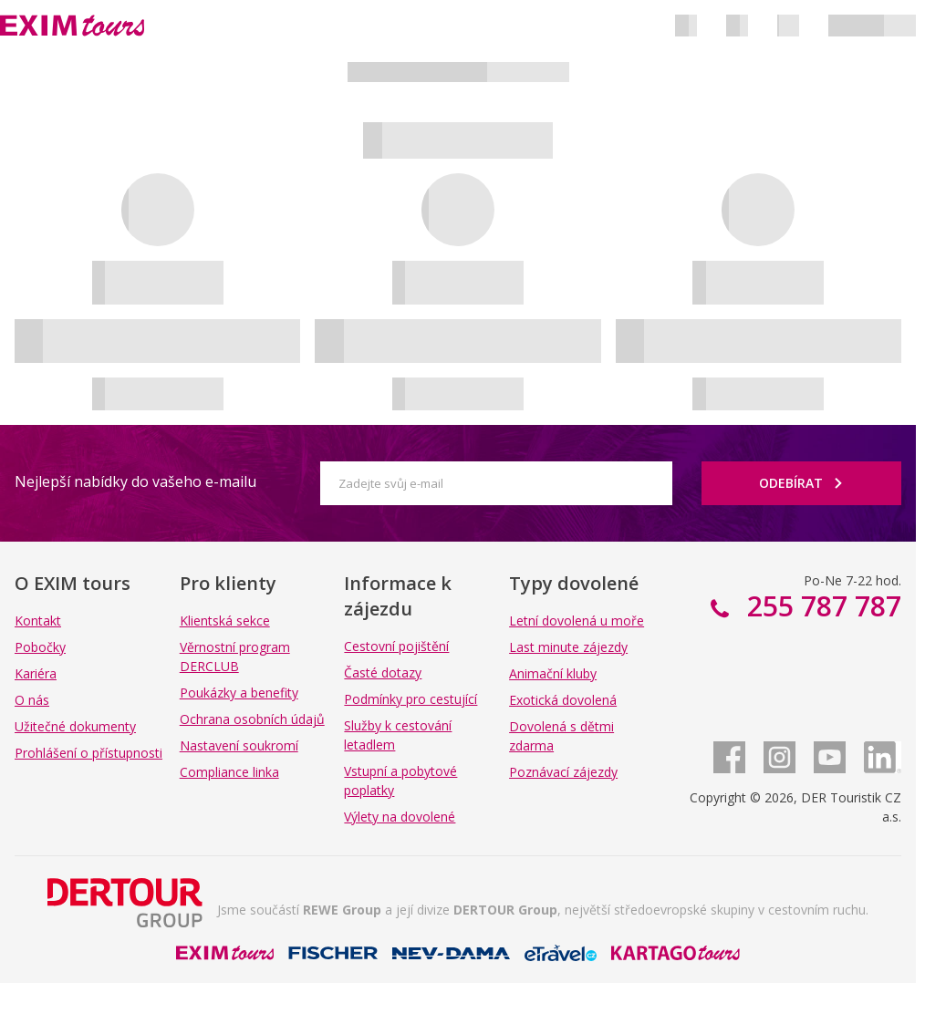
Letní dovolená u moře (576, 620)
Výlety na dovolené (399, 816)
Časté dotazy (382, 672)
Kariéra (36, 673)
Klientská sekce (225, 620)
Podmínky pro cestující (410, 699)
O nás (32, 700)
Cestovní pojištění (396, 646)
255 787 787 (820, 606)
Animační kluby (553, 673)
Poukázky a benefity (239, 692)
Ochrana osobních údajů (252, 719)
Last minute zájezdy (568, 647)
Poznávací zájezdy (563, 772)
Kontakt (38, 620)
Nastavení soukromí (239, 745)
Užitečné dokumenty (75, 726)
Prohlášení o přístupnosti (88, 752)
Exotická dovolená (563, 700)
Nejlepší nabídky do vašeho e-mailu (135, 481)
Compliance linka (229, 772)
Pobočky (40, 647)
